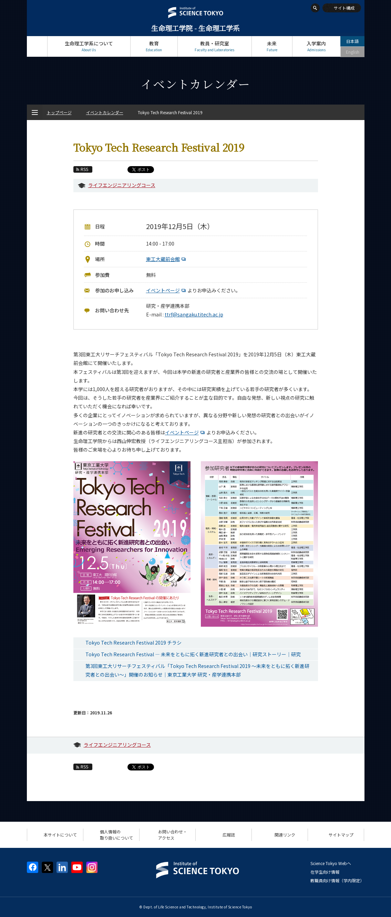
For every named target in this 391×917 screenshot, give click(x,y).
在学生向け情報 (324, 872)
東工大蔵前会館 (166, 259)
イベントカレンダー (104, 112)
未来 (272, 46)
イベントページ (166, 290)
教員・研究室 (214, 46)
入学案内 (316, 46)
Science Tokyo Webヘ (330, 863)
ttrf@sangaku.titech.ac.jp (194, 314)
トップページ (37, 46)
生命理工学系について (89, 46)
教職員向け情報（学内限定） (337, 880)
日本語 (352, 41)
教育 (154, 46)
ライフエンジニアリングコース (121, 185)
